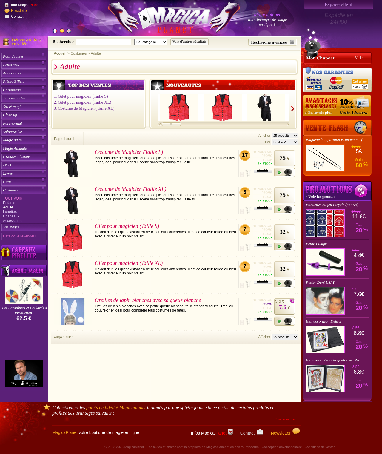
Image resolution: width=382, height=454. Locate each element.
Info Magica (25, 5)
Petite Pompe (316, 243)
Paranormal (12, 123)
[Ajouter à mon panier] (284, 172)
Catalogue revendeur (19, 236)
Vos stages (11, 227)
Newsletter (19, 11)
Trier (266, 142)
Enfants (9, 203)
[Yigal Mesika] (24, 373)
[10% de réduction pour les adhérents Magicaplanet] (337, 106)
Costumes (10, 190)
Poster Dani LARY (320, 282)
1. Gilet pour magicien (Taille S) (81, 96)
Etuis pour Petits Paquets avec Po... (334, 360)
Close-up (10, 115)
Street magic (12, 106)
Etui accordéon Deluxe (323, 321)
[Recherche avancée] (272, 42)
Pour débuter (13, 56)
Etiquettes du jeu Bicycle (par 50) (332, 205)
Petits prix (11, 64)
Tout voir (12, 198)
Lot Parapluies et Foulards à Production (24, 310)
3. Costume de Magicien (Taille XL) (84, 108)
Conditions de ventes (319, 447)
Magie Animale (15, 148)
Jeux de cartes (14, 98)
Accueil (60, 53)
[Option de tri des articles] (284, 142)
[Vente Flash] (337, 128)
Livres (8, 173)
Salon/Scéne (12, 131)
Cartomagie (12, 90)
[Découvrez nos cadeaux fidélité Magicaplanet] (24, 253)
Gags (7, 182)
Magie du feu (13, 140)
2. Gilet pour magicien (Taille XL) (82, 102)
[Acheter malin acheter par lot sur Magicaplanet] (24, 270)
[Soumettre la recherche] (189, 41)
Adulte (8, 207)
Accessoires (12, 73)
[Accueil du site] (167, 19)
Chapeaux (11, 216)
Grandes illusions (16, 156)
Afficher (264, 136)
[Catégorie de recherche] (150, 42)
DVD (7, 165)
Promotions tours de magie (337, 191)
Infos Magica (212, 433)
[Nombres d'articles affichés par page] (284, 136)
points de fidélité (116, 407)
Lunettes (10, 212)
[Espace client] (338, 4)
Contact (17, 16)
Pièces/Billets (13, 81)
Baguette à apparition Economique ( (334, 139)
